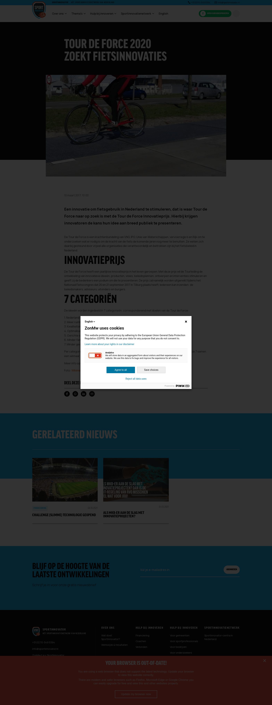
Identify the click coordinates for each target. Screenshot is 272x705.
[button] (95, 355)
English (90, 321)
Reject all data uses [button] (136, 378)
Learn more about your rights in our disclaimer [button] (109, 344)
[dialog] (136, 352)
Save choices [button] (151, 369)
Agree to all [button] (121, 369)
